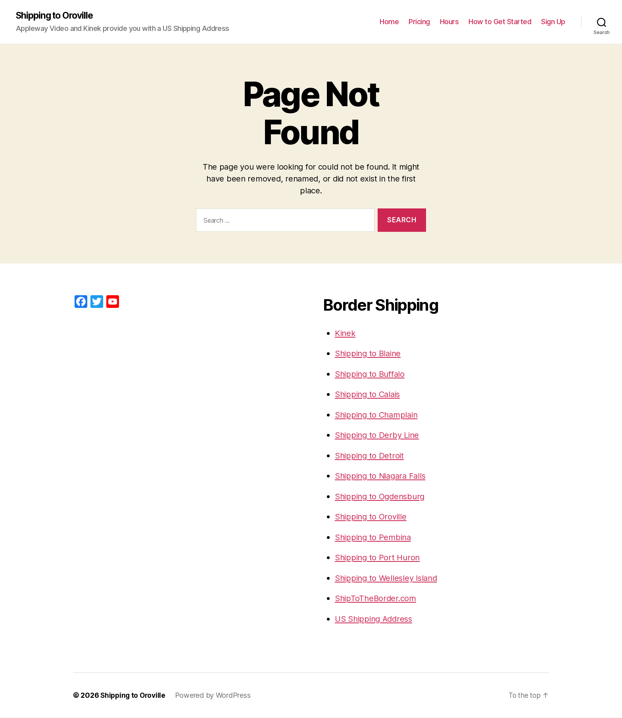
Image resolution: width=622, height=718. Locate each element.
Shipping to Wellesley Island (388, 578)
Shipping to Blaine (370, 354)
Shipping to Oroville (57, 16)
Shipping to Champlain (378, 415)
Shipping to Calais (369, 394)
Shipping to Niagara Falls (383, 476)
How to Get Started (499, 22)
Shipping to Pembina (375, 537)
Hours (449, 22)
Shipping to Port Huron (379, 558)
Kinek (346, 333)
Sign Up (553, 22)
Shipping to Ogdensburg (382, 497)
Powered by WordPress (215, 695)
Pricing (419, 22)
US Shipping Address (376, 619)
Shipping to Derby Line (379, 435)
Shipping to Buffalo (372, 374)
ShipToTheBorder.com (377, 598)
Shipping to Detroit (371, 456)
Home (389, 22)
